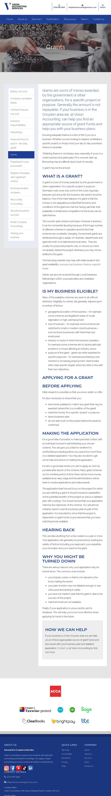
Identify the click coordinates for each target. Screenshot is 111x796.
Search (102, 6)
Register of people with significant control (20, 177)
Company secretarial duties (21, 100)
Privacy (65, 762)
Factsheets (53, 19)
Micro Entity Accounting (16, 201)
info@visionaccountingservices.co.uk (82, 6)
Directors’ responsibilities (18, 123)
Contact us (98, 19)
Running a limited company (19, 190)
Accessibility (67, 754)
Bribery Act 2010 (18, 91)
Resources (70, 19)
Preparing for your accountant (19, 163)
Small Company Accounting (18, 224)
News (84, 19)
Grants (13, 154)
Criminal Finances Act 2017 (19, 111)
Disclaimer (66, 758)
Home (10, 19)
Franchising (16, 132)
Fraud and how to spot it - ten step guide (19, 143)
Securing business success (19, 212)
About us (22, 19)
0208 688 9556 (59, 6)
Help (64, 766)
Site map (65, 750)
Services (37, 19)
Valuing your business (16, 235)
